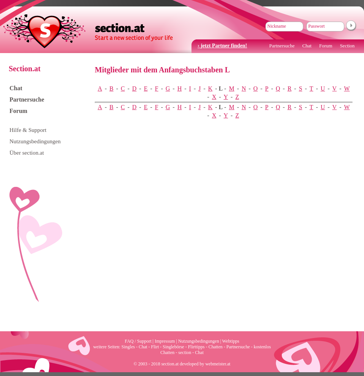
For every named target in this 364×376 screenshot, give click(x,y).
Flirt (155, 346)
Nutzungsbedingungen (35, 141)
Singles (128, 346)
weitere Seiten (106, 346)
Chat (307, 46)
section (184, 352)
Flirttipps (196, 346)
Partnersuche (282, 46)
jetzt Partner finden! (224, 46)
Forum (326, 46)
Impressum (165, 341)
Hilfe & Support (28, 130)
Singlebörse (173, 346)
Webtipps (230, 341)
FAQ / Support (138, 341)
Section (347, 46)
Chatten (216, 346)
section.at (88, 30)
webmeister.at (217, 364)
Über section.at (26, 153)
